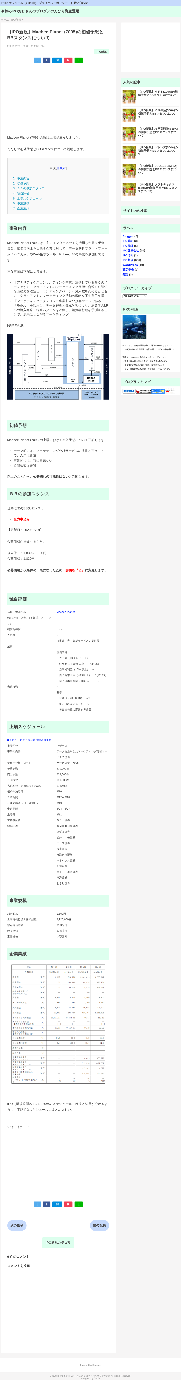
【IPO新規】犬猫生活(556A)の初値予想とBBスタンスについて (158, 113)
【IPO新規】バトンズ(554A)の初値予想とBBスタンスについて (158, 151)
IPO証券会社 (131, 250)
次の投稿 (16, 1225)
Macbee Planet (66, 612)
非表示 (61, 168)
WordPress (130, 264)
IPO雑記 (128, 240)
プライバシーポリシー (53, 2)
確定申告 (128, 269)
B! (57, 60)
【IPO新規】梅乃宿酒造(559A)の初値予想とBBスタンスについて (158, 132)
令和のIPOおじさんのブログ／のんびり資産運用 (40, 11)
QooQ (97, 1378)
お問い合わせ (79, 2)
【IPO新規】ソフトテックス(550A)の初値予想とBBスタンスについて (157, 188)
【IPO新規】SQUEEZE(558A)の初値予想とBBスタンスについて (157, 169)
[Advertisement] (58, 94)
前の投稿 (99, 1225)
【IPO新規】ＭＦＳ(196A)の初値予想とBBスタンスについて (158, 93)
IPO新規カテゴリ (58, 1242)
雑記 (125, 274)
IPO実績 (128, 245)
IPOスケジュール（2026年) (18, 2)
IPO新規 (102, 51)
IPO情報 (128, 255)
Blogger (128, 236)
